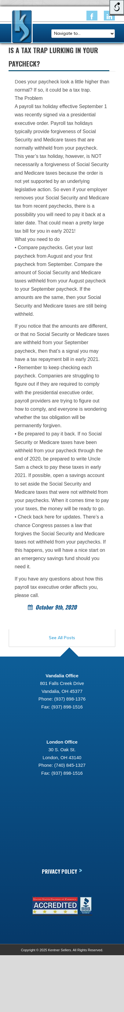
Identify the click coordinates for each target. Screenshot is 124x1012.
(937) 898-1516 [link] (67, 706)
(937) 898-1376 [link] (70, 698)
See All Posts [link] (62, 637)
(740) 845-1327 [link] (70, 765)
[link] (91, 15)
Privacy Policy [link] (62, 871)
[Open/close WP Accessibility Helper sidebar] (116, 7)
